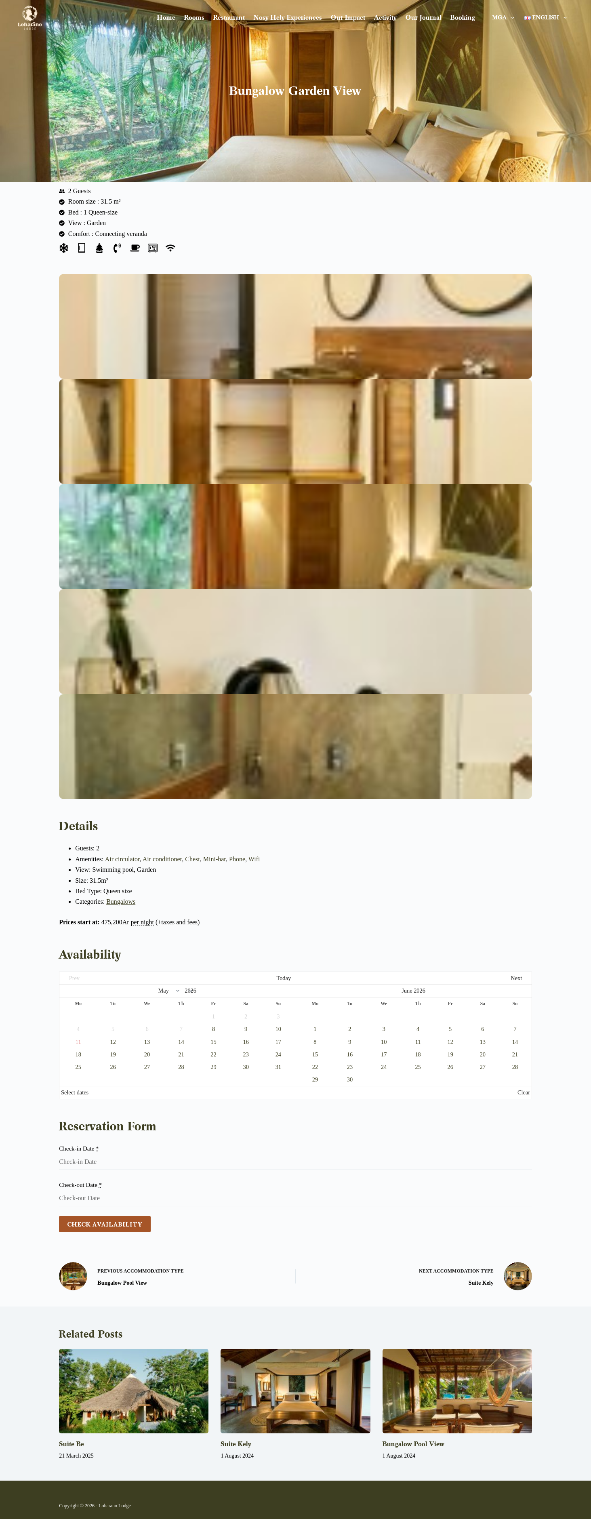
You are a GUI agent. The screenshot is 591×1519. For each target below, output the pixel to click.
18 (78, 1054)
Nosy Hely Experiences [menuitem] (288, 17)
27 (147, 1067)
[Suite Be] (133, 1391)
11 (418, 1042)
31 (278, 1067)
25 (78, 1067)
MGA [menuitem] (504, 18)
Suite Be (71, 1444)
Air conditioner (162, 859)
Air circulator (122, 859)
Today (283, 978)
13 (147, 1042)
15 (213, 1042)
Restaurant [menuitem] (229, 17)
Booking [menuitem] (462, 17)
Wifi (254, 859)
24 (278, 1054)
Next (516, 978)
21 (181, 1054)
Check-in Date (79, 1148)
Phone (237, 859)
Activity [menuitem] (385, 17)
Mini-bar (214, 859)
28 (181, 1067)
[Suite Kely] (295, 1391)
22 (213, 1054)
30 (245, 1067)
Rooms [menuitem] (194, 17)
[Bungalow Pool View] (457, 1391)
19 (113, 1054)
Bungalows (120, 901)
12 (113, 1042)
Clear (523, 1092)
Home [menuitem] (166, 17)
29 (213, 1067)
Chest (192, 859)
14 (181, 1042)
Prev (74, 978)
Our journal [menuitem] (424, 17)
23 (245, 1054)
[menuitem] (543, 18)
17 (278, 1042)
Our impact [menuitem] (348, 17)
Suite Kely (236, 1444)
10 (278, 1029)
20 (147, 1054)
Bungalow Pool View (413, 1444)
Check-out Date (80, 1185)
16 (245, 1042)
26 (113, 1067)
